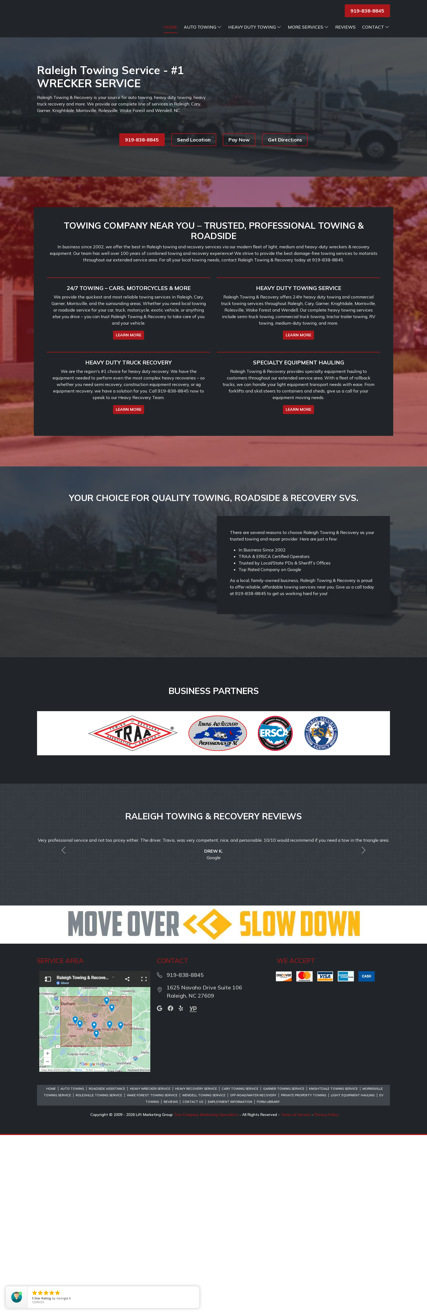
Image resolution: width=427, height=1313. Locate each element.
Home (170, 34)
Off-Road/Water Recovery (253, 1273)
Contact (375, 34)
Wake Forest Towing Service (152, 1273)
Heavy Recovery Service (196, 1267)
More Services (308, 34)
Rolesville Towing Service (99, 1273)
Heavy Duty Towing (254, 34)
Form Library (268, 1280)
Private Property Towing (303, 1273)
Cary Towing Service (240, 1267)
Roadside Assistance (107, 1267)
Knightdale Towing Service (333, 1267)
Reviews (345, 34)
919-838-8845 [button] (367, 11)
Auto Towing (203, 34)
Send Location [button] (194, 146)
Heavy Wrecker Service (150, 1267)
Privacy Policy (326, 1292)
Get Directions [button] (285, 146)
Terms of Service (295, 1292)
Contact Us (192, 1280)
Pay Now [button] (239, 146)
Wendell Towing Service (203, 1273)
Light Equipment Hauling (353, 1273)
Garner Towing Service (283, 1267)
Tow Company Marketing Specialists (206, 1292)
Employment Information (230, 1280)
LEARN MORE (128, 427)
